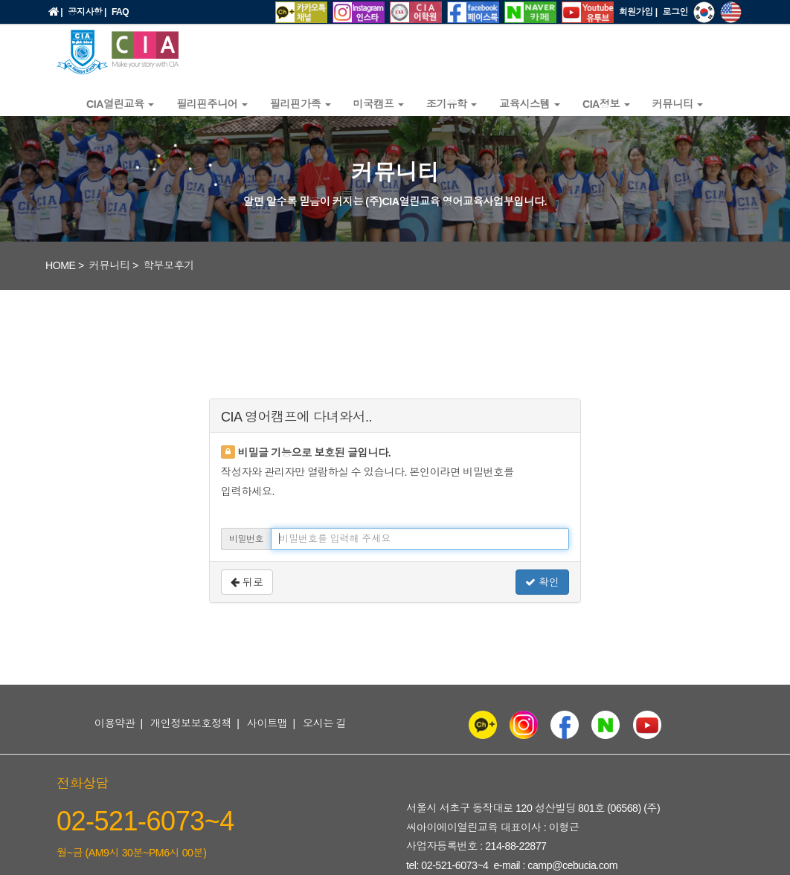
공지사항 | (87, 12)
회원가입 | (638, 12)
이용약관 (114, 723)
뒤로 (247, 582)
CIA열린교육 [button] (120, 104)
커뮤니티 (109, 265)
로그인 (676, 12)
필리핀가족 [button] (300, 104)
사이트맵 (267, 723)
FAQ (120, 12)
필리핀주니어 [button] (212, 104)
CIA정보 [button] (606, 104)
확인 (542, 582)
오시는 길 (324, 723)
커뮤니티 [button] (677, 104)
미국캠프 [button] (378, 104)
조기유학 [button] (451, 104)
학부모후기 (169, 265)
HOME (60, 265)
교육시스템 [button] (529, 104)
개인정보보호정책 (191, 723)
